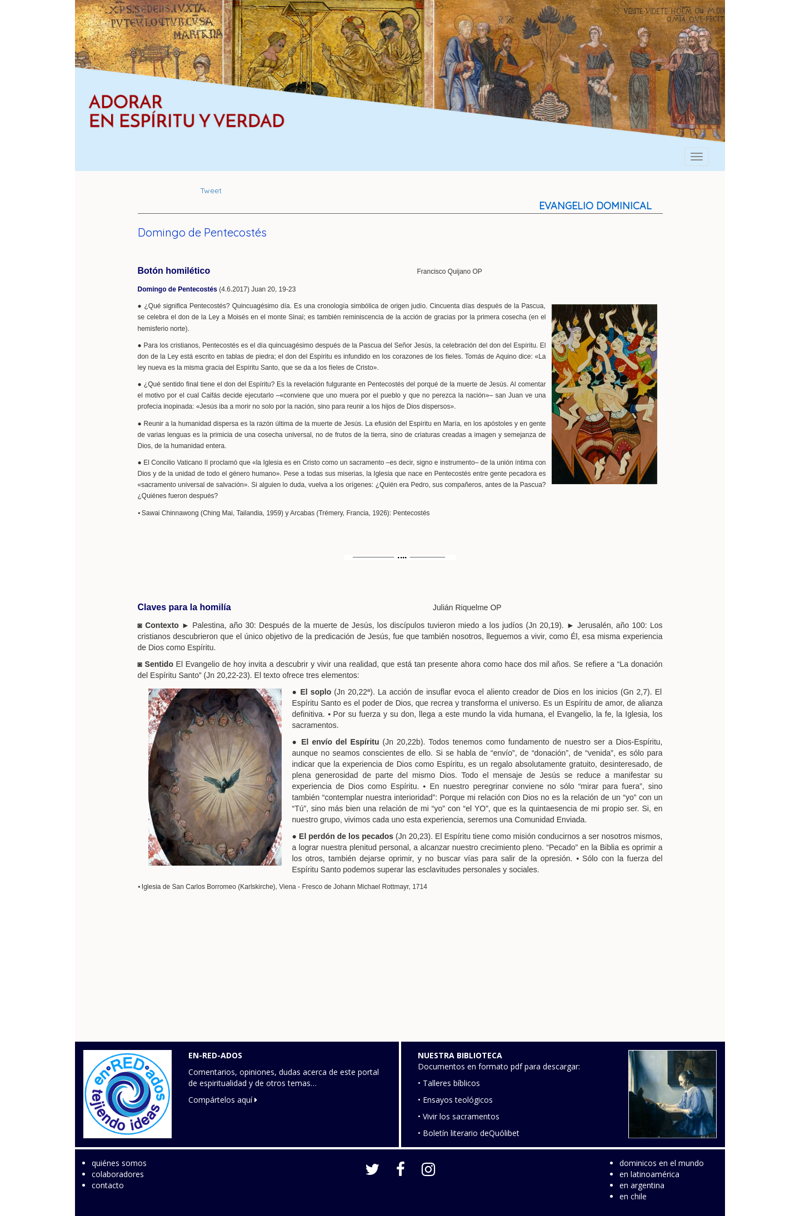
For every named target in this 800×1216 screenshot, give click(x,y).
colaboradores (118, 1174)
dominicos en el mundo (661, 1163)
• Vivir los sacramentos (458, 1116)
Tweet (211, 190)
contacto (108, 1185)
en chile (633, 1196)
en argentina (641, 1185)
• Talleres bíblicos (449, 1083)
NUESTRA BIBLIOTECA (460, 1055)
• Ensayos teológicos (455, 1099)
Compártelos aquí (222, 1099)
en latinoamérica (649, 1174)
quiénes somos (119, 1163)
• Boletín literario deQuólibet (468, 1133)
